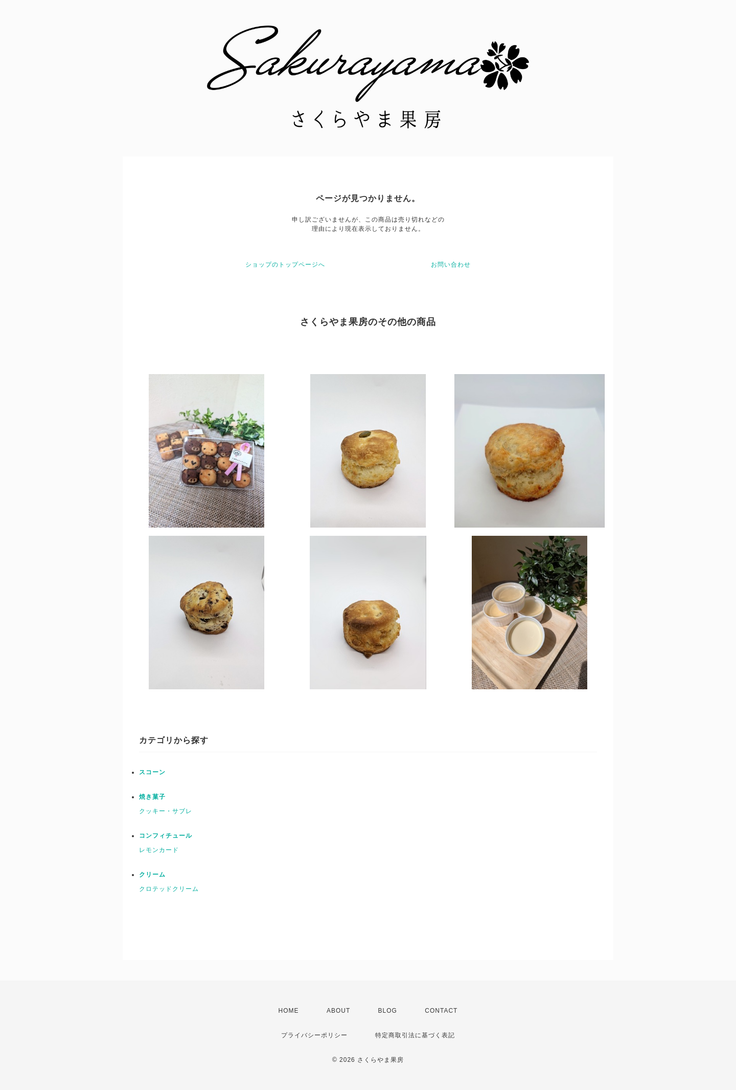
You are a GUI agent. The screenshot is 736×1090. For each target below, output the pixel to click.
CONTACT (441, 1010)
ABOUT (338, 1010)
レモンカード (159, 850)
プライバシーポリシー (314, 1035)
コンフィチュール (165, 835)
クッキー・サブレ (165, 811)
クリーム (152, 874)
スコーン (152, 772)
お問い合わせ (451, 264)
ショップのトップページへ (285, 264)
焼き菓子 (152, 796)
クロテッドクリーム (169, 888)
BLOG (387, 1010)
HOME (289, 1010)
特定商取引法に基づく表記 (415, 1035)
